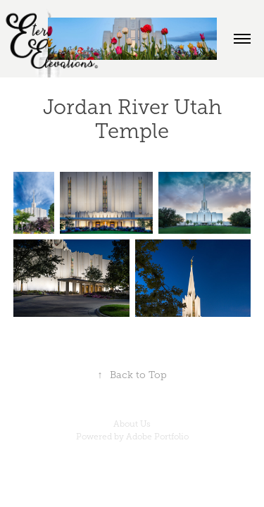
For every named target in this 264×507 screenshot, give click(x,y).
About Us (132, 424)
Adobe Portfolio (157, 437)
